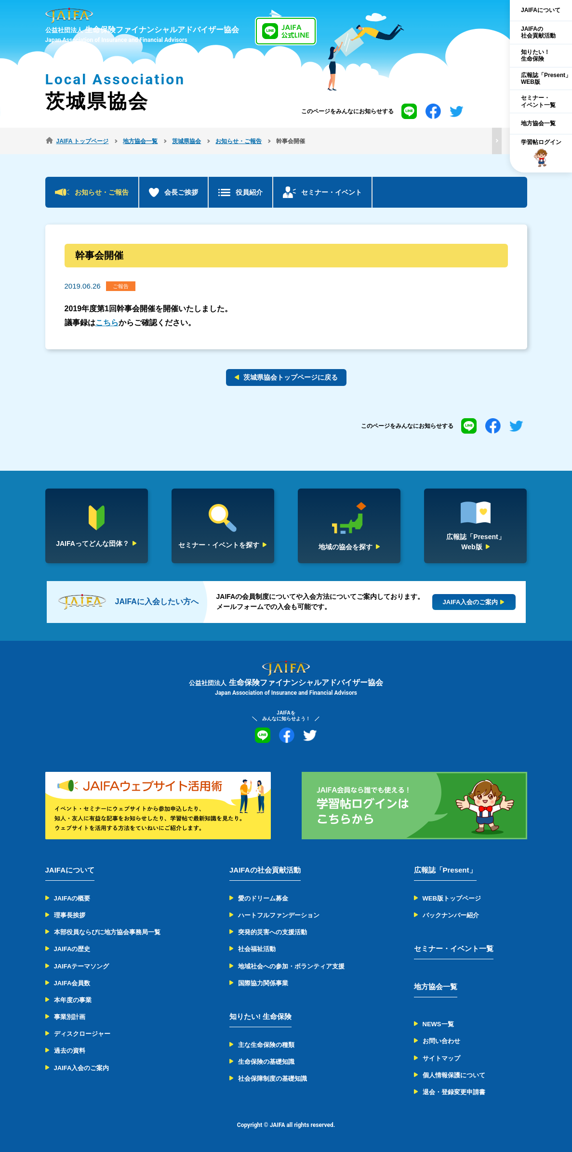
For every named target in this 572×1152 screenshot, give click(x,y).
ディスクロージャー (82, 1033)
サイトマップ (441, 1058)
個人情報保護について (454, 1075)
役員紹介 (249, 192)
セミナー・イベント (331, 192)
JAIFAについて (70, 870)
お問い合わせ (441, 1041)
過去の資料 (69, 1050)
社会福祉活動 (257, 949)
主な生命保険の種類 (266, 1044)
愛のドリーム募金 (263, 898)
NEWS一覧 (438, 1024)
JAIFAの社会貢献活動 (265, 870)
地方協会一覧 (435, 986)
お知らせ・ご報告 (102, 192)
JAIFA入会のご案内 (81, 1068)
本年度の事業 (73, 1000)
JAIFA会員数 (72, 983)
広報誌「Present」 (445, 870)
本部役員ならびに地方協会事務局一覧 (107, 932)
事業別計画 (69, 1016)
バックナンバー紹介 (451, 915)
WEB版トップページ (452, 898)
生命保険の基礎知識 (266, 1061)
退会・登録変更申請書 (454, 1092)
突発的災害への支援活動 (272, 932)
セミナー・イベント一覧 (453, 948)
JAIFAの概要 (72, 898)
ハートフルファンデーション (278, 915)
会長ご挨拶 (181, 192)
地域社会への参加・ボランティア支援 (291, 966)
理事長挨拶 (69, 915)
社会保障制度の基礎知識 (272, 1078)
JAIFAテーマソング (81, 966)
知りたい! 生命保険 (260, 1016)
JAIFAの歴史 (72, 949)
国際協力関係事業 (263, 983)
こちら (107, 322)
